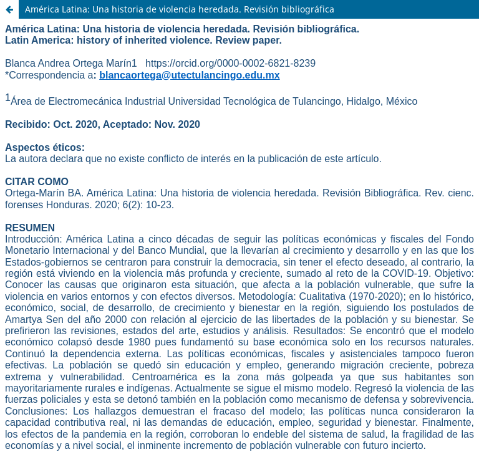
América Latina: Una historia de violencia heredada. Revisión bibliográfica (179, 9)
